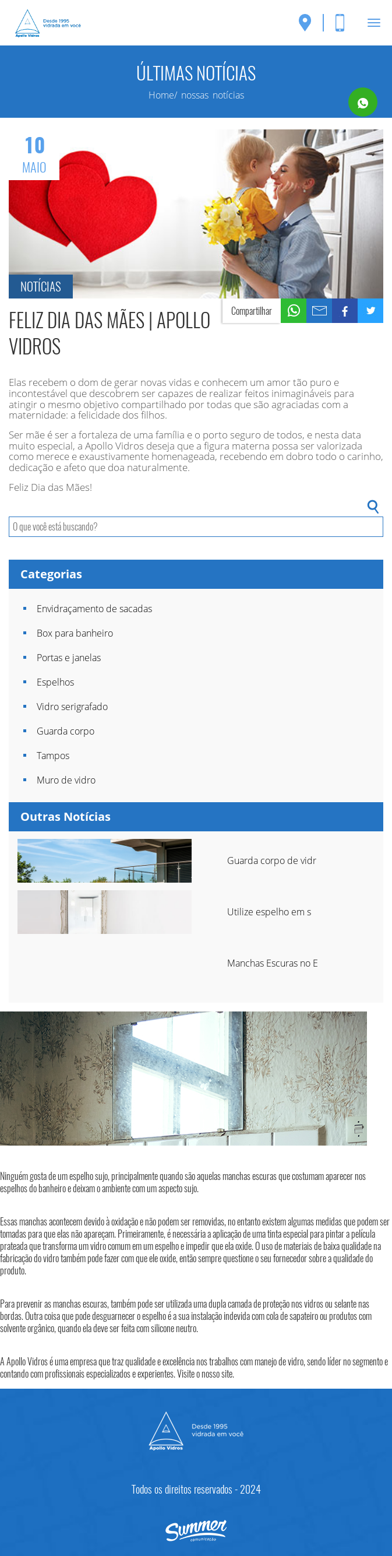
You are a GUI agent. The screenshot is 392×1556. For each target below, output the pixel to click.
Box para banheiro (75, 633)
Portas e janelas (69, 657)
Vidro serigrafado (72, 706)
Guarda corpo (65, 731)
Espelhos (55, 682)
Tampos (53, 755)
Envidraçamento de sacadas (94, 608)
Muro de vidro (66, 780)
